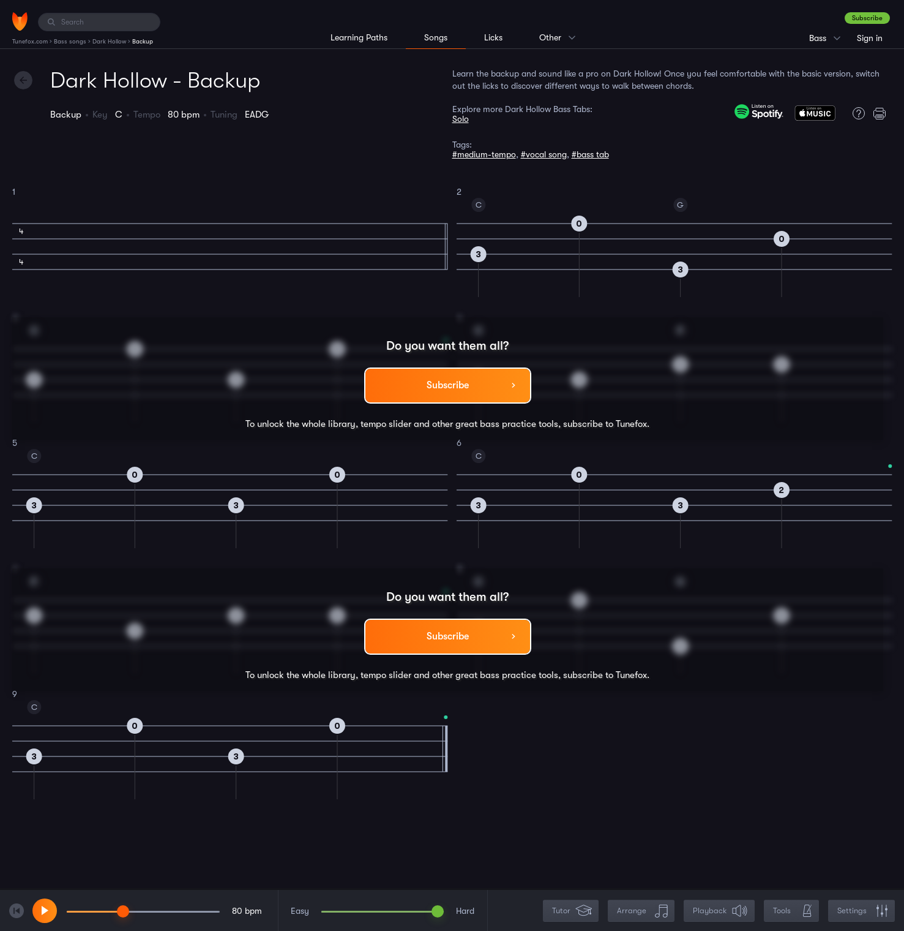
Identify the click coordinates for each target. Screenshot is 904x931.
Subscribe (867, 18)
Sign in (870, 38)
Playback (720, 911)
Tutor (572, 911)
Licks (493, 37)
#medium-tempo (484, 154)
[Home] (20, 21)
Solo (460, 119)
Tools (792, 911)
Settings (862, 911)
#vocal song (544, 154)
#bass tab (590, 154)
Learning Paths (359, 37)
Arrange (642, 911)
